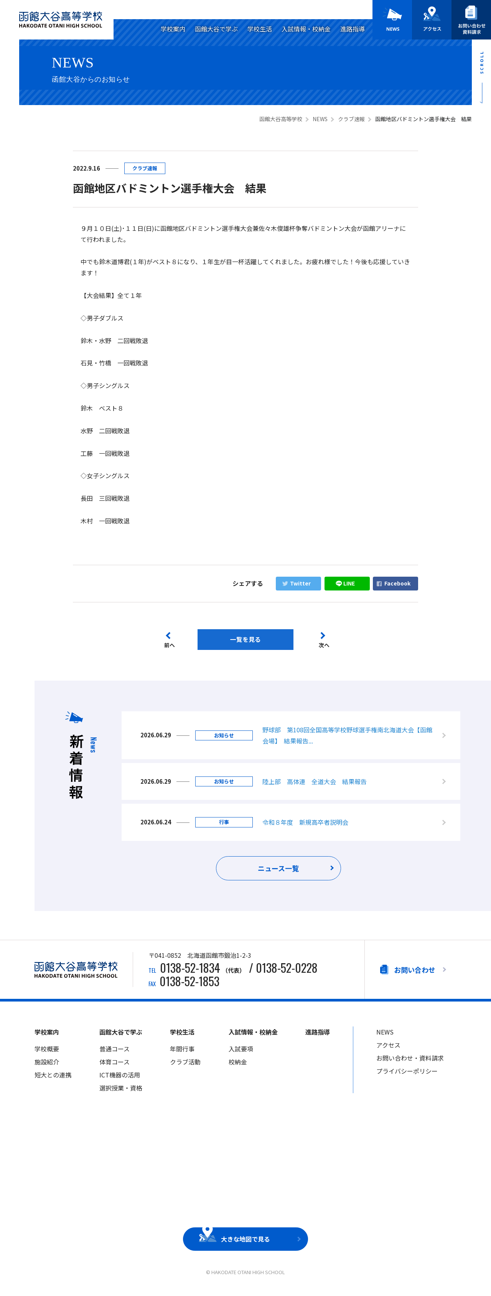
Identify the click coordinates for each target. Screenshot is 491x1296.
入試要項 (241, 1052)
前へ (169, 645)
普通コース (114, 1052)
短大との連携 (53, 1077)
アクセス (388, 1048)
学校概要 (47, 1052)
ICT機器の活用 (119, 1077)
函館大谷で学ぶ (216, 28)
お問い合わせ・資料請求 (410, 1061)
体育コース (114, 1065)
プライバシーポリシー (407, 1074)
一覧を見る (245, 639)
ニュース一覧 (278, 872)
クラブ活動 (185, 1065)
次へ (325, 645)
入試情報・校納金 (306, 28)
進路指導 (352, 28)
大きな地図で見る (245, 1242)
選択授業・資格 (120, 1090)
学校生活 (259, 28)
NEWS (385, 1035)
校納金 (238, 1065)
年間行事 (182, 1052)
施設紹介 (47, 1065)
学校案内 (173, 28)
